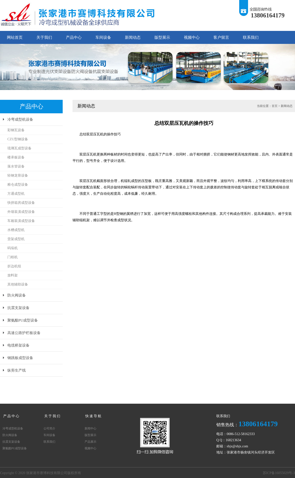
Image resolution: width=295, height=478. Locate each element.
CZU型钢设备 (17, 139)
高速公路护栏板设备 (24, 333)
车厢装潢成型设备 (21, 221)
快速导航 (93, 416)
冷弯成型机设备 (20, 119)
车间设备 (103, 37)
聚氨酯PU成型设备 (22, 320)
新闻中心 (90, 428)
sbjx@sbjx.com (237, 446)
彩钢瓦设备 (16, 130)
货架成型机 (16, 239)
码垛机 (12, 248)
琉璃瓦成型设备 (19, 148)
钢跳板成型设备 (20, 358)
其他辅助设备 (17, 284)
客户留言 (221, 37)
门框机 (12, 257)
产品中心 (74, 37)
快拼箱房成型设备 (21, 203)
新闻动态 (133, 37)
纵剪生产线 (16, 370)
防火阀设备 (16, 295)
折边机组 (14, 266)
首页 (275, 106)
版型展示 (162, 37)
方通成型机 (16, 193)
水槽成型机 (16, 230)
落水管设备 (16, 166)
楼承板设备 (16, 157)
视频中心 (192, 37)
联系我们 (251, 37)
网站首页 (15, 37)
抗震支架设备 (18, 308)
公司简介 (49, 428)
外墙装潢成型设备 (21, 212)
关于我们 (44, 37)
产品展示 (90, 441)
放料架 (12, 275)
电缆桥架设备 (18, 345)
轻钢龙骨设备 (17, 175)
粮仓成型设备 (17, 184)
